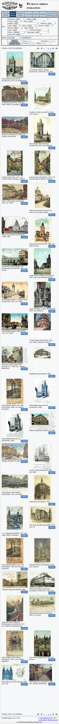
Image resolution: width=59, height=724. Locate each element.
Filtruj (14, 41)
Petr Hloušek (44, 718)
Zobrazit (24, 83)
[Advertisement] (15, 699)
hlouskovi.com (53, 720)
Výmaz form (14, 43)
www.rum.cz (43, 720)
